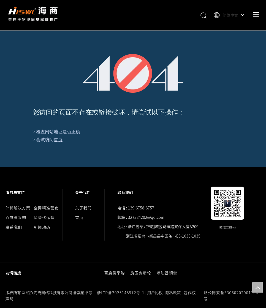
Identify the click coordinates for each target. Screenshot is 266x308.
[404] (133, 73)
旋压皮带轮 (141, 273)
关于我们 (83, 208)
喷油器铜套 (167, 273)
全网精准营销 (46, 208)
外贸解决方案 (18, 208)
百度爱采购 (16, 217)
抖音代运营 (44, 217)
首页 (58, 139)
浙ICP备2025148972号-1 (120, 292)
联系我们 (14, 227)
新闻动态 (42, 227)
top (257, 287)
